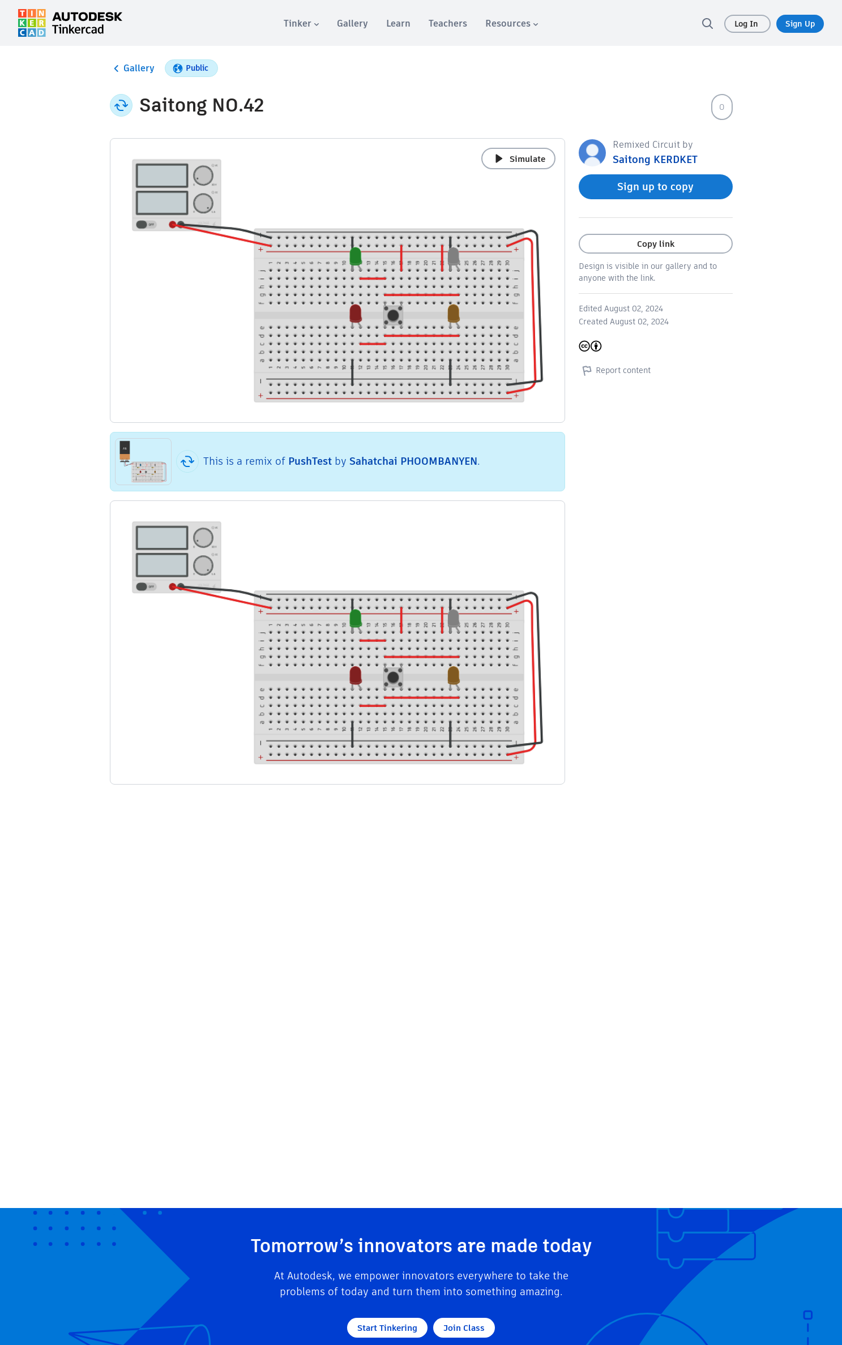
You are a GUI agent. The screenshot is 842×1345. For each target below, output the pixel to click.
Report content (615, 370)
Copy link (655, 244)
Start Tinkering (387, 1328)
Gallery (132, 68)
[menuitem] (301, 23)
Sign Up (800, 23)
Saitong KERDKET (655, 159)
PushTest (310, 461)
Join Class (464, 1328)
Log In (747, 23)
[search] (707, 23)
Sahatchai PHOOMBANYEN (413, 461)
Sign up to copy (655, 186)
